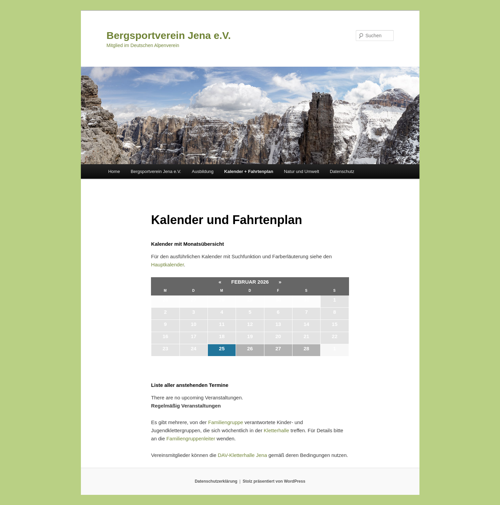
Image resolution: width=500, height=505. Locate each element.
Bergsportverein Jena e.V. (169, 35)
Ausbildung (203, 171)
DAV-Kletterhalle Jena (242, 455)
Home (114, 171)
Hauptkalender (167, 264)
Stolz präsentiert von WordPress (274, 481)
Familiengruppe (225, 422)
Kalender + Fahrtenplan (248, 171)
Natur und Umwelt (301, 171)
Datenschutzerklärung (216, 481)
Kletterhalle (276, 430)
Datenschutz (342, 171)
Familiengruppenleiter (190, 438)
